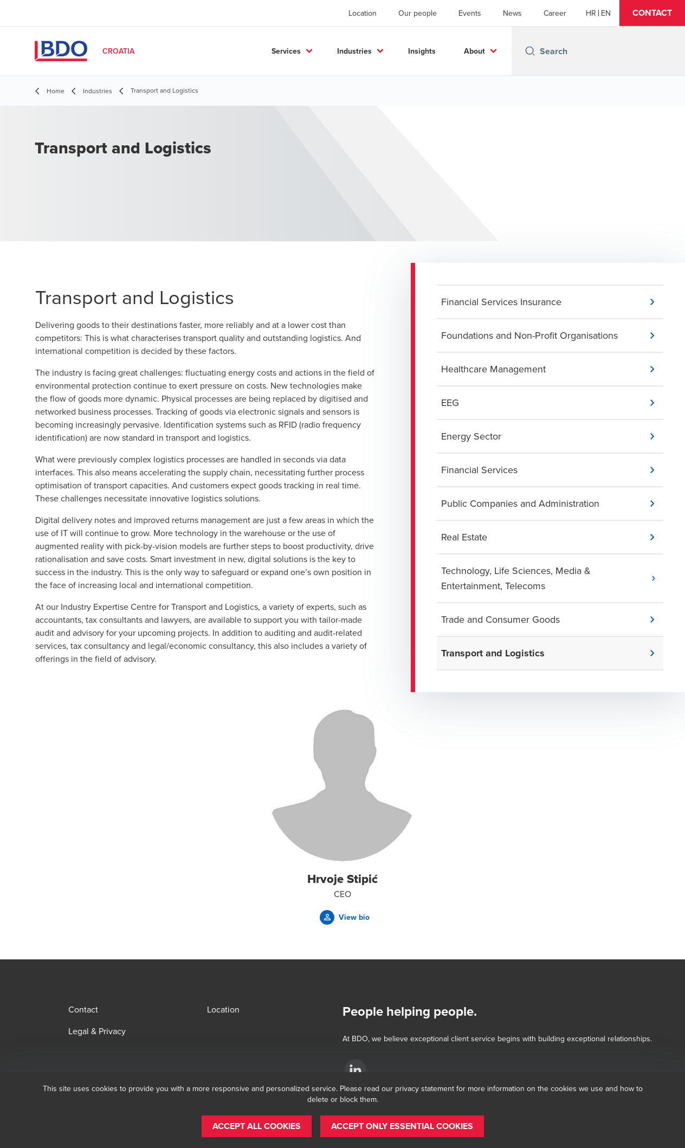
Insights (422, 51)
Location (362, 13)
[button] (652, 13)
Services (286, 51)
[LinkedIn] (355, 1070)
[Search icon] (530, 51)
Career (555, 13)
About (474, 51)
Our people (417, 13)
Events (469, 13)
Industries (354, 51)
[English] (606, 13)
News (512, 13)
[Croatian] (591, 13)
